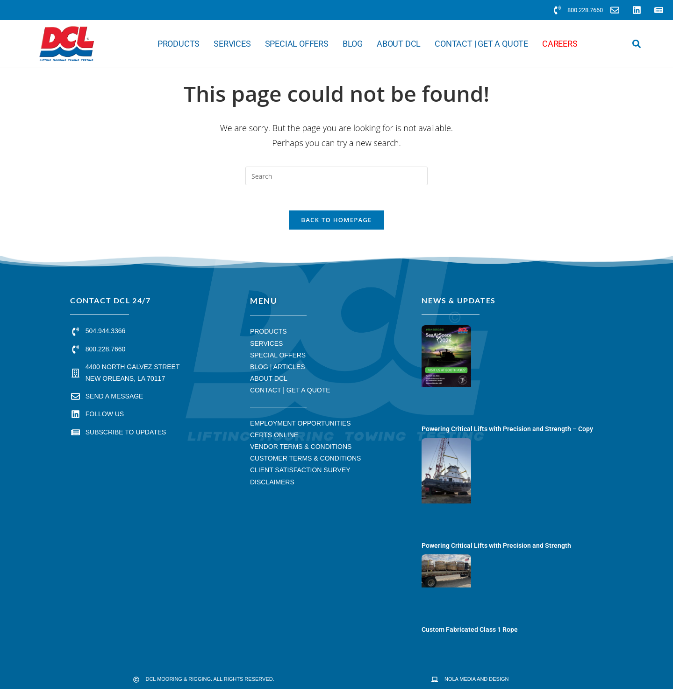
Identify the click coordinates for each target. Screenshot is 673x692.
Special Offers (297, 44)
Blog (353, 44)
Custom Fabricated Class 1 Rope (470, 632)
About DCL (399, 44)
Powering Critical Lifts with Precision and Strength (496, 548)
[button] (636, 44)
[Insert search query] (336, 176)
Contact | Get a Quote (481, 44)
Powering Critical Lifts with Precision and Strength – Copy (507, 432)
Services (232, 44)
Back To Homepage (336, 223)
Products (179, 44)
